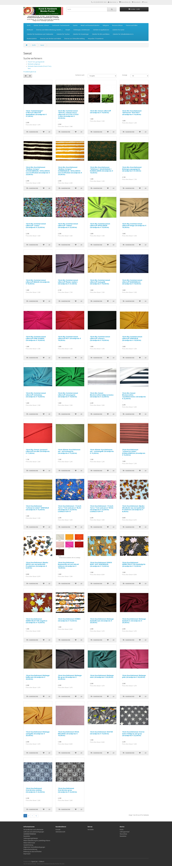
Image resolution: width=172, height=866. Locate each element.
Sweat (42, 45)
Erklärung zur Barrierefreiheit (32, 851)
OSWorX (41, 861)
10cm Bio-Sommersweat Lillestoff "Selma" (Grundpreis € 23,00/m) (68, 225)
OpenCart (34, 861)
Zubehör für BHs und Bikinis (100, 34)
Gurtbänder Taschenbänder (61, 25)
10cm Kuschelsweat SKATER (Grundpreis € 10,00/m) (101, 733)
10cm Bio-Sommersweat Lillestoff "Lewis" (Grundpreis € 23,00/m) (36, 225)
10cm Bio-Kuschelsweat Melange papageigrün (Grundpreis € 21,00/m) (132, 169)
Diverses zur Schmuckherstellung (74, 38)
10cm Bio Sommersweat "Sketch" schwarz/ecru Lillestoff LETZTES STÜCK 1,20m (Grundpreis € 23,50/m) (68, 114)
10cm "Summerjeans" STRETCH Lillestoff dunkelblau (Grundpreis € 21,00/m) (36, 113)
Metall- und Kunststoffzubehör (90, 25)
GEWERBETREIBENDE (29, 834)
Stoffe (28, 25)
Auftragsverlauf (124, 832)
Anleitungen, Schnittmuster (81, 30)
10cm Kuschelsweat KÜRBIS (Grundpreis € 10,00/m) (69, 620)
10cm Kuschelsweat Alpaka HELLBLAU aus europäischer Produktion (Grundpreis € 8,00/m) (133, 508)
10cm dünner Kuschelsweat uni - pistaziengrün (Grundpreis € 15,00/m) (69, 451)
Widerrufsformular (29, 843)
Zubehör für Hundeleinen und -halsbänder (40, 34)
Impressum (26, 854)
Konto (122, 829)
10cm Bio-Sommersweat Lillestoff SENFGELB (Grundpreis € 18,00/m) (132, 338)
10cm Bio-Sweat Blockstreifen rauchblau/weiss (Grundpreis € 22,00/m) (134, 396)
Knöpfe (68, 30)
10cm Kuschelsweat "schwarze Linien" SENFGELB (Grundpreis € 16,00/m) (37, 508)
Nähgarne (106, 25)
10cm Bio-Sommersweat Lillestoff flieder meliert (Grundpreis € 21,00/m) (68, 282)
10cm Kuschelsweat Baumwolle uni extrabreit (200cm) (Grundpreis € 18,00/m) (68, 565)
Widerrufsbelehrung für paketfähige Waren (36, 840)
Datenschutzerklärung (30, 849)
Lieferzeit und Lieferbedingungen (33, 832)
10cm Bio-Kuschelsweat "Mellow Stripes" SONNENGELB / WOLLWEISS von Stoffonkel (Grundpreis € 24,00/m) (70, 170)
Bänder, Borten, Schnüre (41, 25)
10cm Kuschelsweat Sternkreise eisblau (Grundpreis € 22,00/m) (35, 790)
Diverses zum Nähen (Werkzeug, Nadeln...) (49, 30)
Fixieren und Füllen (131, 25)
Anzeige (124, 75)
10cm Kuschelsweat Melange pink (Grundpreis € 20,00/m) (134, 676)
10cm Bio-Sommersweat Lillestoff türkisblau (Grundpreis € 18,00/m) (36, 395)
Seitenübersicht (60, 832)
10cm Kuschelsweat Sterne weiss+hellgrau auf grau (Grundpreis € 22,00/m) (133, 733)
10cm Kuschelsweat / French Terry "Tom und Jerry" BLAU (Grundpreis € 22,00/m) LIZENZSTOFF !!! (69, 508)
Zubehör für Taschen (63, 34)
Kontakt (58, 829)
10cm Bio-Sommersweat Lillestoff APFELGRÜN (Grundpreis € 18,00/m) (100, 225)
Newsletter (26, 836)
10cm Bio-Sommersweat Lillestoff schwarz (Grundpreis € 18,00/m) (100, 338)
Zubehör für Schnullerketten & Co (123, 34)
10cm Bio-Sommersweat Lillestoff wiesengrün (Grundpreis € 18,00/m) (68, 395)
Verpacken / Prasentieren (95, 38)
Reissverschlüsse (117, 25)
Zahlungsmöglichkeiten (30, 838)
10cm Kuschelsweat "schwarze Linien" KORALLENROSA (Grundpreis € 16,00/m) (133, 452)
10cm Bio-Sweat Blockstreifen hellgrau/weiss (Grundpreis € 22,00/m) (102, 395)
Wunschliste (123, 834)
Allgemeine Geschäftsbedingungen (34, 847)
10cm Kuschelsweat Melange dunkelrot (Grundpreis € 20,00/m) (134, 621)
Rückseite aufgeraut (34, 64)
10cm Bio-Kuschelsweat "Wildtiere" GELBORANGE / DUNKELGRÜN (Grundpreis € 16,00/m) (101, 170)
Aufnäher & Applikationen (101, 30)
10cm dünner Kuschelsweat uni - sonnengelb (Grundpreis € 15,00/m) (102, 451)
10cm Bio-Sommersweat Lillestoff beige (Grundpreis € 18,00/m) (134, 225)
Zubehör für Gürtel (118, 30)
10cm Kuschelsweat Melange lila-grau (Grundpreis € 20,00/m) (70, 677)
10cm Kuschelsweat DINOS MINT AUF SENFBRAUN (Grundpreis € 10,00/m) (101, 564)
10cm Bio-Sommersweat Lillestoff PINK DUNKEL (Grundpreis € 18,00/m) (36, 338)
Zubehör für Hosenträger (81, 34)
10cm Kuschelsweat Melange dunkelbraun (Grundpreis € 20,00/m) (102, 621)
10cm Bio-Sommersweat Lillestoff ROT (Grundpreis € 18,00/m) (69, 338)
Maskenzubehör (32, 38)
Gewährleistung (28, 845)
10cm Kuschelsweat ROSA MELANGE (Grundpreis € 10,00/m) (68, 733)
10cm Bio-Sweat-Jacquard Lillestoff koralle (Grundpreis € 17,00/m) (38, 451)
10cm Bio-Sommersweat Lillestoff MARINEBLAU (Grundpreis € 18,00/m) (132, 282)
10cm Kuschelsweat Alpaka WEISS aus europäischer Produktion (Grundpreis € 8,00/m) (37, 565)
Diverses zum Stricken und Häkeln (50, 38)
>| (36, 816)
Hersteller (91, 829)
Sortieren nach (79, 75)
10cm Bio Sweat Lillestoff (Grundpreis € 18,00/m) (100, 112)
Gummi (75, 25)
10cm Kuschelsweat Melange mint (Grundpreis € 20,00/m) (102, 676)
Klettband (30, 30)
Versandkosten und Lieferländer (33, 829)
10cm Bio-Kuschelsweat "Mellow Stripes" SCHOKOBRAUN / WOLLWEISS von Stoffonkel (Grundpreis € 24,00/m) (38, 170)
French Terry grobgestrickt (36, 62)
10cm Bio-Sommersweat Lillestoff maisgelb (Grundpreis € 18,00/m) (100, 282)
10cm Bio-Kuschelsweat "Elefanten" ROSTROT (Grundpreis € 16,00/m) (132, 112)
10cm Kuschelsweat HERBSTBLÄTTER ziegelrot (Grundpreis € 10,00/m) (36, 621)
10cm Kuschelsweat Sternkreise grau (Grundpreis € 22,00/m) (67, 790)
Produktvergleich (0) (29, 72)
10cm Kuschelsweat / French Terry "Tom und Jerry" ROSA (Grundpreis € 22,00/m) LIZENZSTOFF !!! (101, 508)
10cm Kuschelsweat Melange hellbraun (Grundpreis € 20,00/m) (37, 677)
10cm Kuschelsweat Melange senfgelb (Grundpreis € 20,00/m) (37, 733)
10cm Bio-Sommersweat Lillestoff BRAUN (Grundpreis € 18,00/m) (38, 282)
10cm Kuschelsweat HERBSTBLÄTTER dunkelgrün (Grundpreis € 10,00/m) (133, 564)
